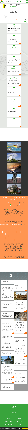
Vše (2, 231)
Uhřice (10, 220)
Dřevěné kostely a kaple (19, 235)
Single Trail (20, 237)
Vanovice (17, 220)
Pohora (9, 216)
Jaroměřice (21, 213)
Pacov (24, 215)
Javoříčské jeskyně (20, 256)
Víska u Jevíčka (12, 221)
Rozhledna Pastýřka (18, 250)
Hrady (6, 235)
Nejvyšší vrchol (11, 237)
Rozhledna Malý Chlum (14, 257)
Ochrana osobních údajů (8, 424)
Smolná (6, 219)
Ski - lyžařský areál (23, 231)
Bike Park (16, 237)
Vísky (16, 221)
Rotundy (25, 235)
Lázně (7, 237)
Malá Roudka (9, 215)
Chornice (7, 212)
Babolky (5, 209)
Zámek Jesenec (18, 248)
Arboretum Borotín (18, 242)
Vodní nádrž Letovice (8, 246)
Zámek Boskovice (18, 249)
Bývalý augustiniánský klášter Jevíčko (10, 243)
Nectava (13, 215)
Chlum (18, 211)
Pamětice (5, 216)
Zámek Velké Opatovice (10, 242)
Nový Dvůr (20, 215)
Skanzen (4, 233)
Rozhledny (2, 235)
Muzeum (24, 237)
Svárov (24, 19)
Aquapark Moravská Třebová (19, 255)
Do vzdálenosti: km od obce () (10, 224)
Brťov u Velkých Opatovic (15, 19)
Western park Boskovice (10, 248)
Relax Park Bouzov (13, 256)
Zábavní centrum (11, 239)
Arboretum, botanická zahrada (21, 233)
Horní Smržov (12, 213)
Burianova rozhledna (8, 252)
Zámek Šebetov (7, 244)
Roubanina (20, 216)
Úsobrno (13, 220)
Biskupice (21, 209)
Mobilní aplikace (19, 421)
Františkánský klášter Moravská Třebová (14, 254)
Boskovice (16, 9)
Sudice (16, 219)
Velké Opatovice (16, 4)
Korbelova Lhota (21, 19)
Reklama (19, 418)
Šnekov (9, 219)
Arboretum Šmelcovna (10, 249)
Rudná (23, 216)
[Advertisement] (14, 135)
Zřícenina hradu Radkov (11, 251)
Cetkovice (15, 211)
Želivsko (15, 222)
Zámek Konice (18, 251)
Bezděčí (10, 19)
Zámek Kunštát (6, 256)
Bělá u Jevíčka (13, 209)
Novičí (16, 215)
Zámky (10, 235)
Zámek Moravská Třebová (17, 252)
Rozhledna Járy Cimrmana (18, 246)
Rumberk (6, 218)
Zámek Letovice (9, 245)
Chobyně (22, 211)
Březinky (19, 210)
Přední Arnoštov (14, 216)
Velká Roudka (6, 221)
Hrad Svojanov (21, 257)
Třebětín (6, 220)
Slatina (19, 218)
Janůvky (17, 213)
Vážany (21, 220)
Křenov (4, 215)
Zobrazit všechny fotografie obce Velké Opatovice (14, 194)
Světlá (22, 219)
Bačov (9, 209)
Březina (11, 210)
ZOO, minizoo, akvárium (8, 231)
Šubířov (12, 219)
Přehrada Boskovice (10, 247)
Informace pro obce (8, 421)
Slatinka (22, 218)
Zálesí (12, 222)
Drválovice (20, 212)
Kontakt (19, 424)
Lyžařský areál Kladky (17, 245)
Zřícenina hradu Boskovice (10, 250)
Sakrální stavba (17, 239)
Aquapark (14, 231)
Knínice (12, 214)
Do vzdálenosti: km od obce (11, 202)
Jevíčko (5, 214)
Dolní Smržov (15, 212)
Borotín (8, 210)
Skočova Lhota (14, 218)
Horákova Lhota (7, 213)
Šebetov (9, 218)
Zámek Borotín (20, 243)
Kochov (16, 214)
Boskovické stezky (18, 247)
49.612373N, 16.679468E (18, 10)
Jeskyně (3, 237)
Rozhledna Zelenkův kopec (8, 255)
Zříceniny (13, 235)
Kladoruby (9, 214)
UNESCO (18, 231)
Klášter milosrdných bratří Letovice (17, 244)
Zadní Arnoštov (21, 221)
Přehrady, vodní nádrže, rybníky (11, 233)
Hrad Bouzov (6, 257)
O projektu (8, 418)
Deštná (11, 212)
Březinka (15, 210)
